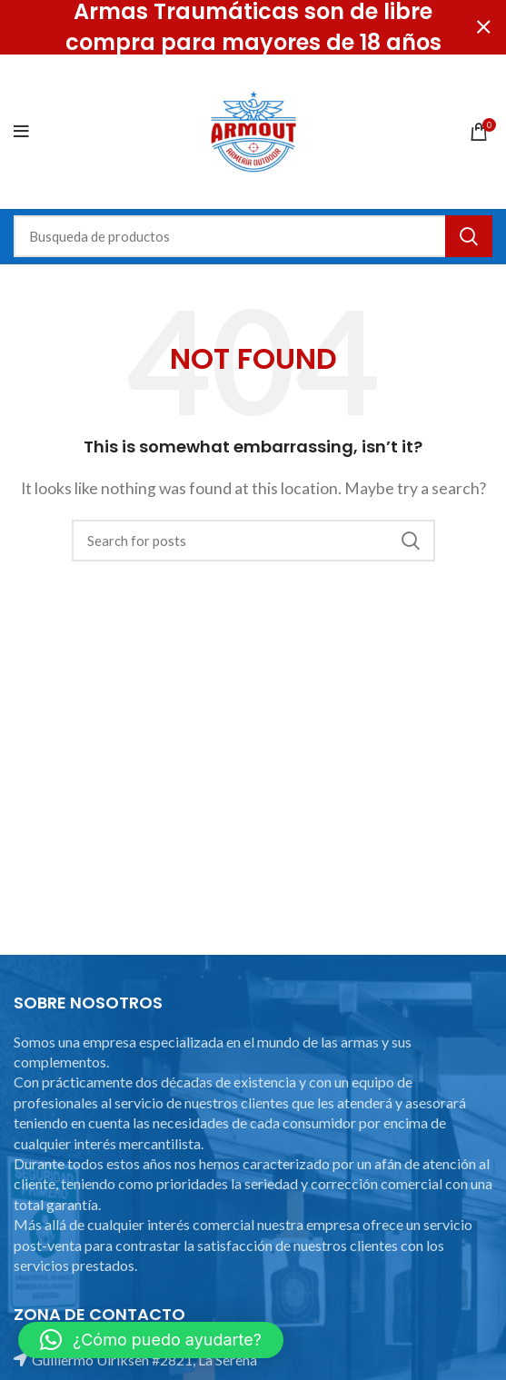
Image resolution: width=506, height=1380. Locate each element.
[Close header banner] (483, 27)
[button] (150, 1340)
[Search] (253, 236)
